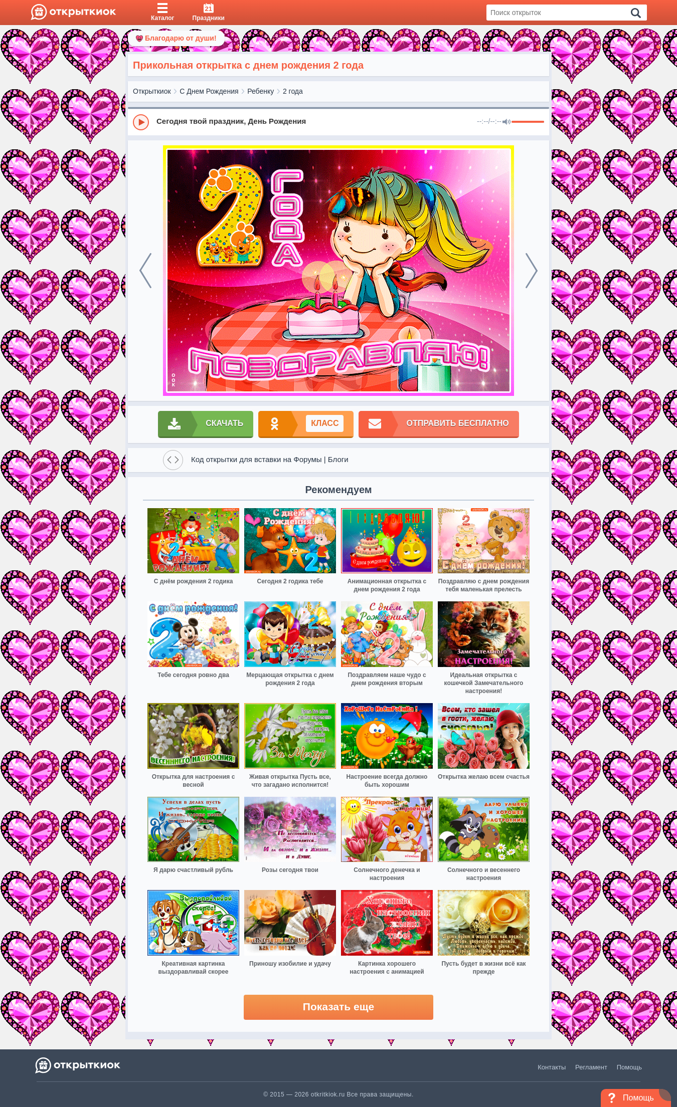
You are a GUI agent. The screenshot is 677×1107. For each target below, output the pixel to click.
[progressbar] (528, 122)
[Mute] (506, 122)
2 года (293, 91)
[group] (338, 121)
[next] (532, 270)
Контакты (552, 1067)
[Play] (141, 122)
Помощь (629, 1067)
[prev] (145, 270)
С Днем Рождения (209, 91)
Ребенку (260, 91)
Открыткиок (152, 91)
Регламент (591, 1067)
